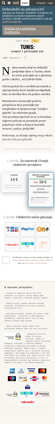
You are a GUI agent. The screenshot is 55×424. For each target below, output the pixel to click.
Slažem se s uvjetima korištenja (20, 30)
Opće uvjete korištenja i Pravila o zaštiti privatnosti (32, 260)
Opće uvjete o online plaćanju (35, 263)
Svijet (18, 41)
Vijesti (25, 2)
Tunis (35, 41)
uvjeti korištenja (11, 21)
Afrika (26, 41)
